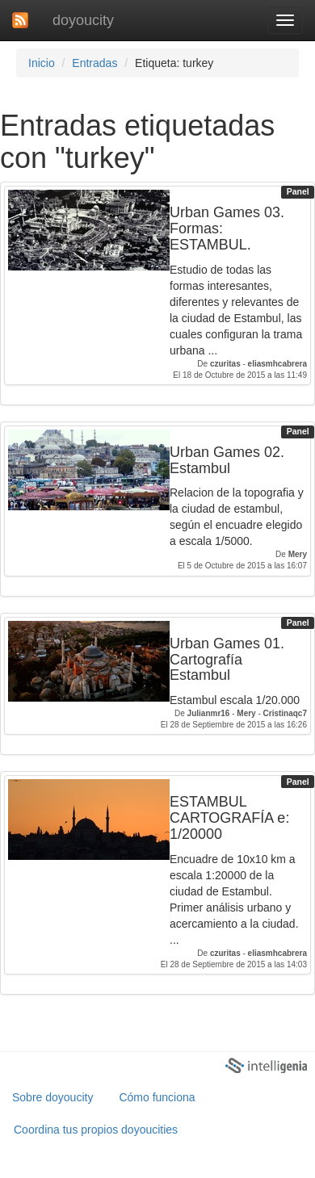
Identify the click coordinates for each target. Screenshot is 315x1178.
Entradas (94, 63)
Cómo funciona (157, 1097)
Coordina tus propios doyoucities (96, 1129)
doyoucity (83, 20)
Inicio (41, 63)
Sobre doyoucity (52, 1097)
